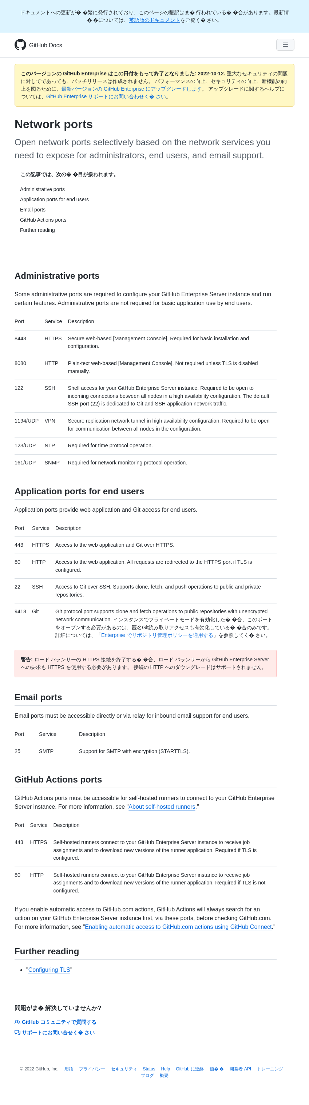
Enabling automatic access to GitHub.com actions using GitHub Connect (178, 927)
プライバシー (92, 1069)
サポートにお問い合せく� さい (55, 1032)
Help (165, 1069)
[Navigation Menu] (285, 45)
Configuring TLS (49, 970)
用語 (68, 1069)
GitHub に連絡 (190, 1069)
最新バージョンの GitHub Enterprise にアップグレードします (132, 89)
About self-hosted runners (161, 807)
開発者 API (240, 1069)
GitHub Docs (45, 45)
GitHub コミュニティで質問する (55, 1022)
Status (149, 1069)
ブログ (147, 1075)
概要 (164, 1075)
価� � (217, 1069)
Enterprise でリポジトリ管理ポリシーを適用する (157, 635)
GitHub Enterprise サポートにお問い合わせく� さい (106, 96)
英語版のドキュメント (154, 20)
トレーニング (270, 1069)
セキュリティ (124, 1069)
